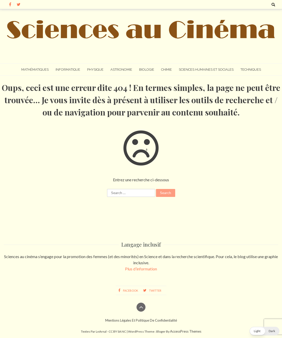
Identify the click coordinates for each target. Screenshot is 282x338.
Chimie (166, 69)
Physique (95, 69)
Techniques (251, 69)
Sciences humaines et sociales (206, 69)
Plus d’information (141, 268)
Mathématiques (35, 69)
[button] (264, 331)
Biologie (146, 69)
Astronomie (121, 69)
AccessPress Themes (185, 331)
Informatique (68, 69)
